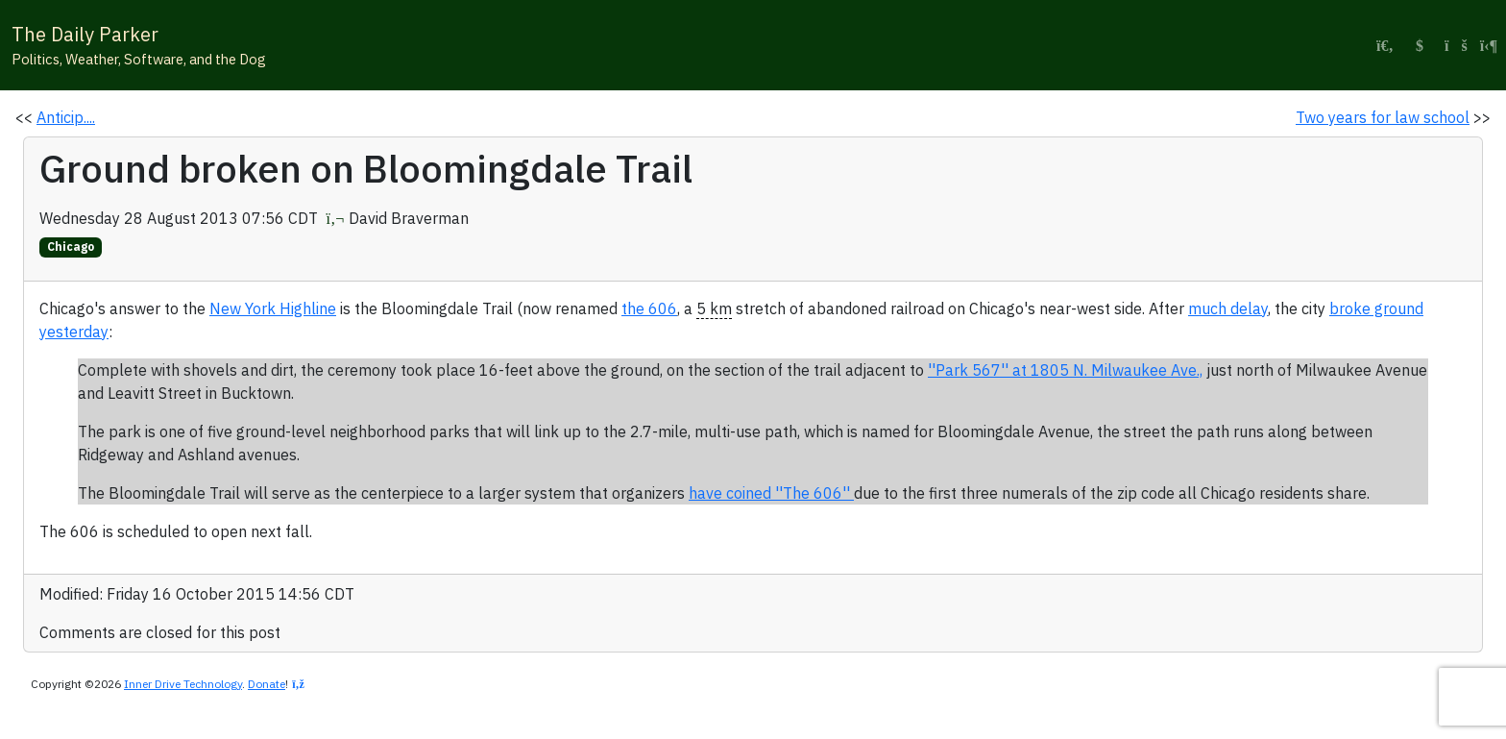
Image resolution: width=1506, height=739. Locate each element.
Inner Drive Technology (183, 684)
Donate (266, 684)
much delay (1228, 308)
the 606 (649, 308)
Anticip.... (65, 117)
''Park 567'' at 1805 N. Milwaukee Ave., (1065, 370)
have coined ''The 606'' (771, 493)
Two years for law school (1383, 117)
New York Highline (272, 308)
